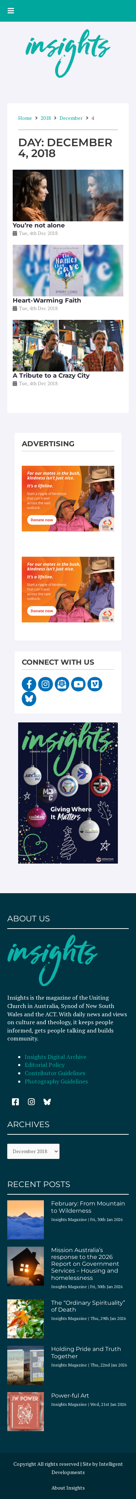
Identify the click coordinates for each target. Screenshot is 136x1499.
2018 (46, 117)
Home (25, 117)
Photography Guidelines (56, 1081)
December (71, 117)
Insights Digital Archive (55, 1057)
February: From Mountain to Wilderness (88, 1207)
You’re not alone (39, 225)
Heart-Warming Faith (47, 300)
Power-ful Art (70, 1395)
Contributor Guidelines (55, 1073)
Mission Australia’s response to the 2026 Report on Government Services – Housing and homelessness (85, 1264)
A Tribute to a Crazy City (51, 375)
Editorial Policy (45, 1065)
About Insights (68, 1488)
